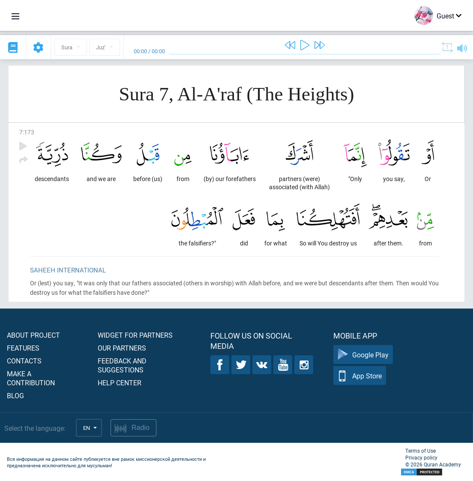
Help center (119, 382)
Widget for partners (135, 334)
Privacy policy (421, 457)
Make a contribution (31, 378)
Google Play (363, 354)
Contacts (24, 360)
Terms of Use (420, 450)
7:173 (26, 132)
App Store (360, 375)
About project (33, 334)
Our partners (122, 347)
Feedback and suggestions (122, 365)
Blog (15, 395)
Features (23, 347)
